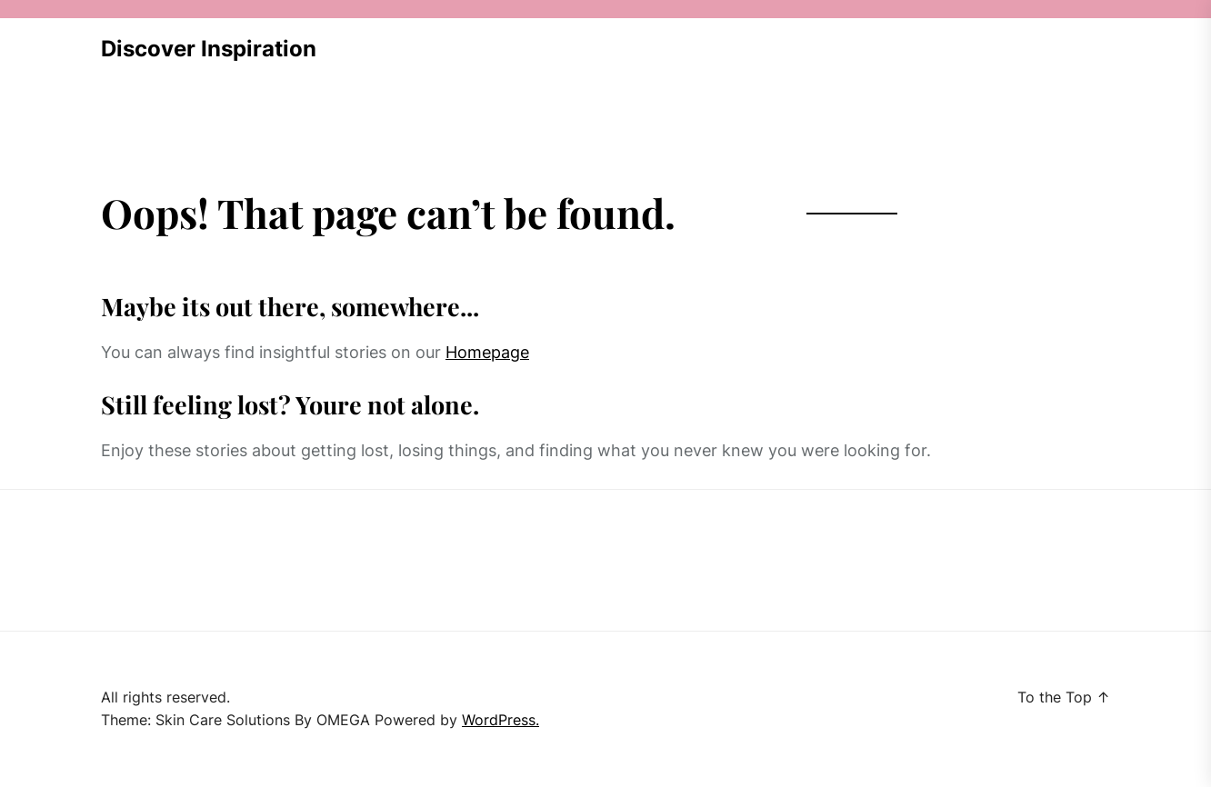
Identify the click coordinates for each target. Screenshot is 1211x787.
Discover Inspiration (208, 48)
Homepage (487, 352)
